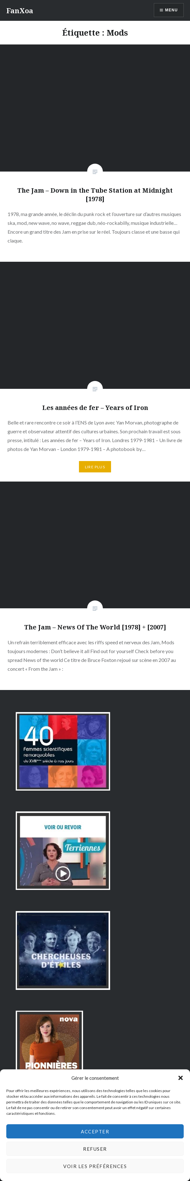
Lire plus (95, 467)
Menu (171, 10)
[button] (180, 1078)
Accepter (95, 1131)
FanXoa (19, 10)
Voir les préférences (95, 1166)
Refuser (95, 1149)
